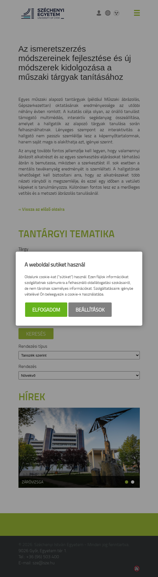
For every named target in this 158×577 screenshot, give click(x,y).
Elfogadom (46, 309)
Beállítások (90, 309)
